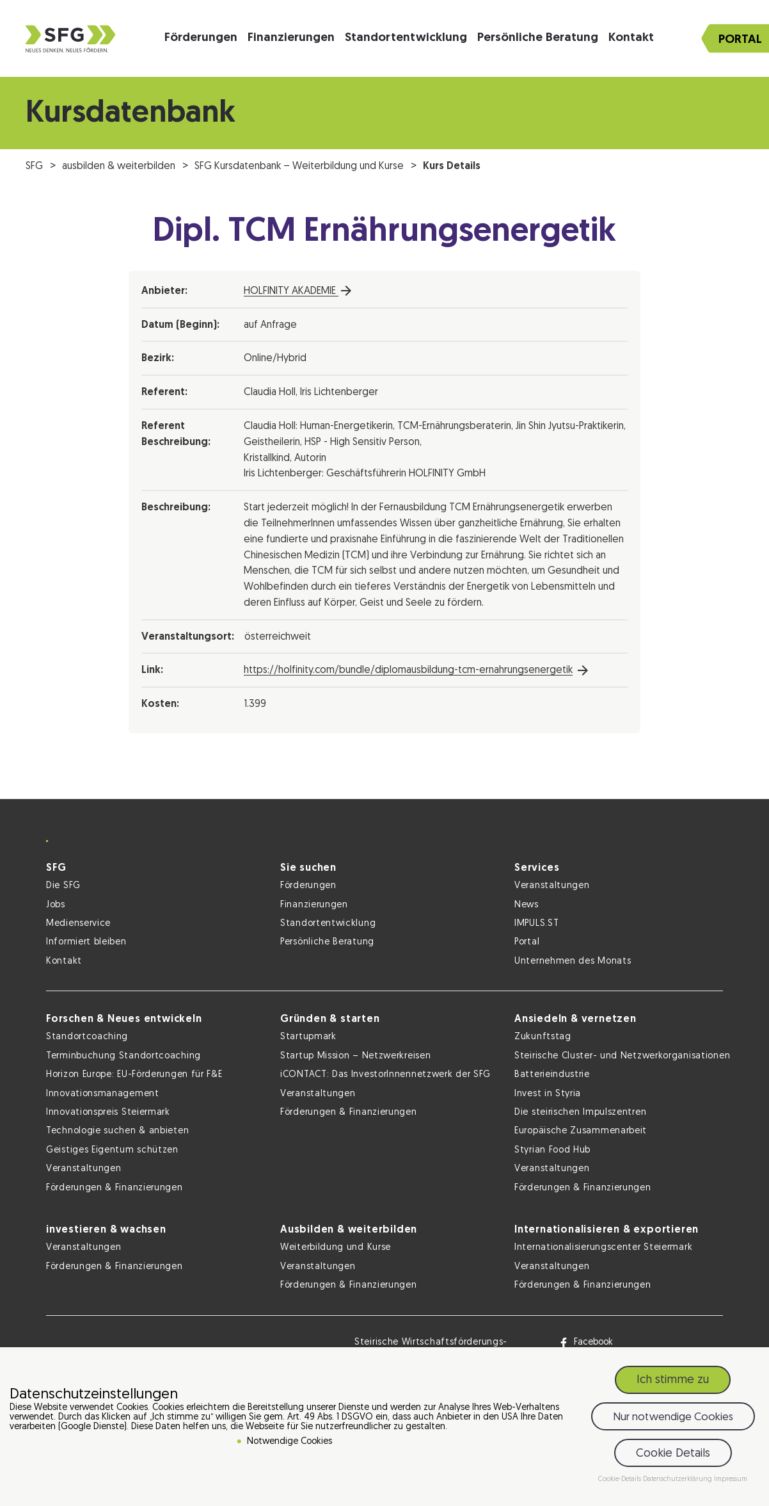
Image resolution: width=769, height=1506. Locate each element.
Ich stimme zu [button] (673, 1382)
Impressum (730, 1481)
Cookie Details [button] (673, 1455)
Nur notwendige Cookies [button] (673, 1418)
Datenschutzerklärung (678, 1481)
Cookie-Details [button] (620, 1481)
